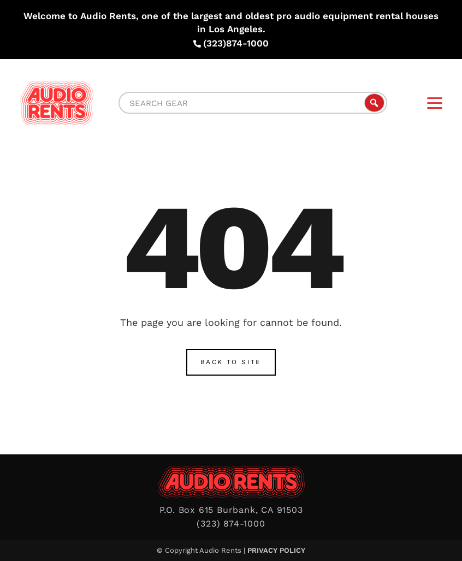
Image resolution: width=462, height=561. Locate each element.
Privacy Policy (276, 550)
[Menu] (434, 103)
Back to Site (231, 362)
